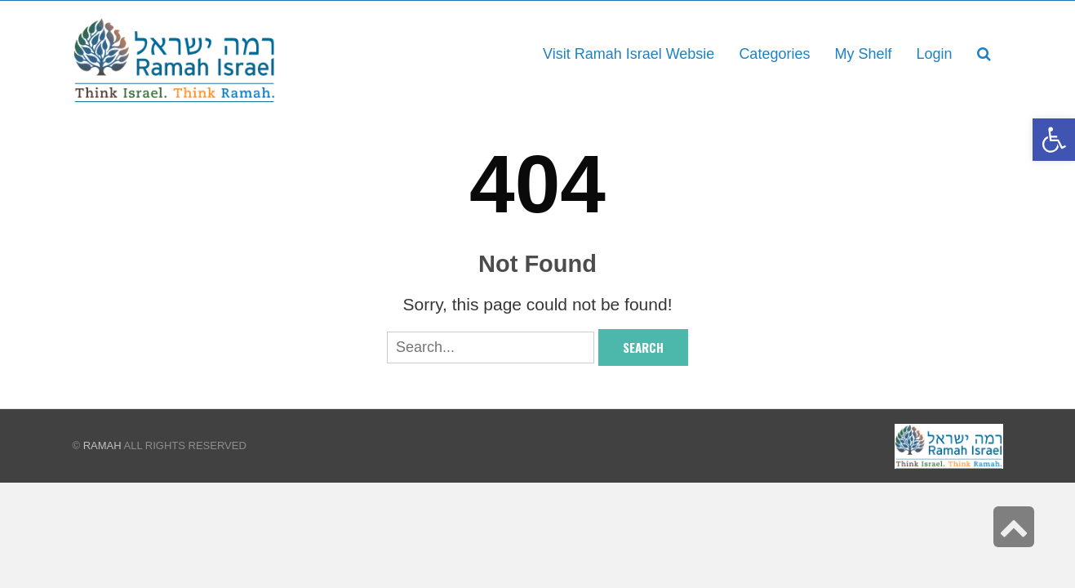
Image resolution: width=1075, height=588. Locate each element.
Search (643, 347)
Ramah (102, 445)
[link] (863, 54)
